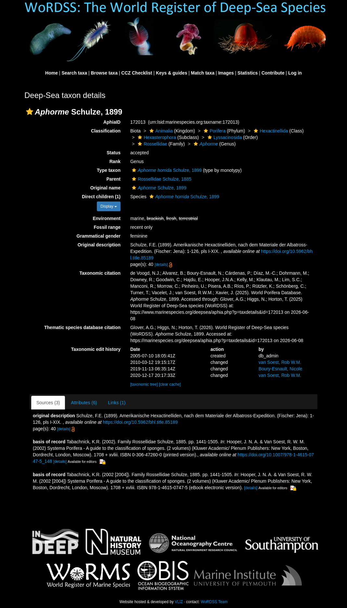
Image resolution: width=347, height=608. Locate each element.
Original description (99, 244)
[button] (29, 112)
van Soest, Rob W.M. (280, 362)
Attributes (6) (84, 402)
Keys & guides (171, 73)
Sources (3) (48, 402)
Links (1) (117, 402)
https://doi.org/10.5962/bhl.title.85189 (140, 422)
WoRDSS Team (214, 602)
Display (108, 206)
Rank (115, 161)
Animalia (160, 130)
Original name (105, 187)
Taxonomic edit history (96, 349)
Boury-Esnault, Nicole (280, 368)
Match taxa (202, 73)
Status (114, 152)
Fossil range (107, 227)
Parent (113, 179)
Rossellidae (151, 143)
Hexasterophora (156, 137)
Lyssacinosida (224, 137)
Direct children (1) (101, 196)
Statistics (248, 73)
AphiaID (112, 122)
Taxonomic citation (100, 273)
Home (51, 73)
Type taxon (109, 170)
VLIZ (179, 602)
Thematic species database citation (82, 327)
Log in (295, 73)
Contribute (273, 73)
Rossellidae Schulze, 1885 (160, 179)
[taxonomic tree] (144, 384)
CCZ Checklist (136, 73)
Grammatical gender (99, 236)
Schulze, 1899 (166, 170)
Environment (107, 218)
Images (226, 73)
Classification (106, 130)
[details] (161, 264)
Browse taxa (104, 73)
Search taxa (74, 73)
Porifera (213, 130)
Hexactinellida (270, 130)
